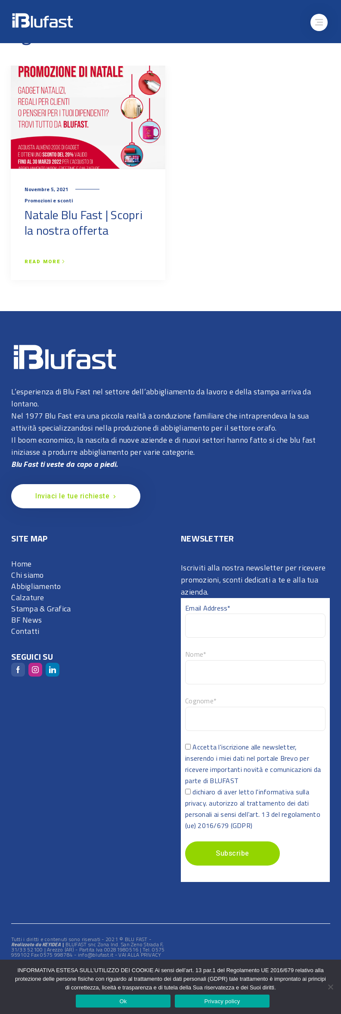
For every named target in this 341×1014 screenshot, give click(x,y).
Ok (123, 1001)
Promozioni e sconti (49, 200)
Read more (45, 262)
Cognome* (201, 701)
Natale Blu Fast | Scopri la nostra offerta (84, 222)
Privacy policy (222, 1001)
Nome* (195, 654)
